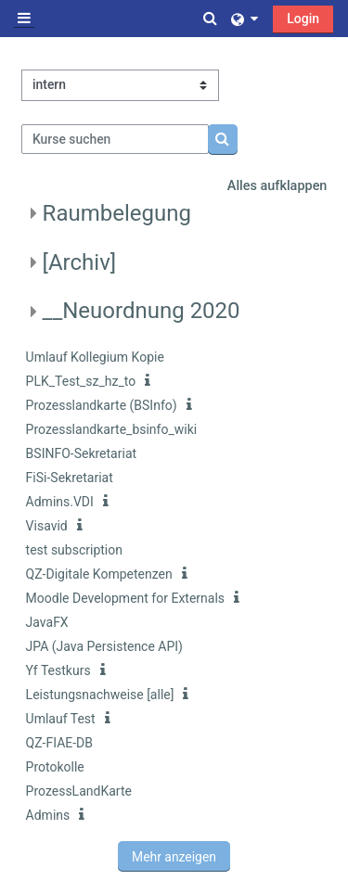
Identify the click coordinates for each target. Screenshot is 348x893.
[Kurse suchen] (115, 139)
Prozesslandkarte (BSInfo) (101, 405)
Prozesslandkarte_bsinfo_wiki (112, 429)
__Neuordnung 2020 (141, 311)
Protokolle (55, 766)
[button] (212, 19)
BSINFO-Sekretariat (81, 453)
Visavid (47, 525)
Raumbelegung (117, 213)
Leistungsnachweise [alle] (100, 694)
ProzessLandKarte (79, 791)
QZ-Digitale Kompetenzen (99, 574)
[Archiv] (80, 262)
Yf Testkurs (58, 670)
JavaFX (47, 622)
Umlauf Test (61, 718)
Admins (48, 815)
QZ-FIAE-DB (59, 742)
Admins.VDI (60, 501)
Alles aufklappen (277, 186)
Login (303, 18)
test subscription (74, 549)
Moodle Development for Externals (125, 598)
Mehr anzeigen (174, 856)
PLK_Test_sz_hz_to (81, 381)
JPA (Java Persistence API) (104, 646)
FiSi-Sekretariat (69, 477)
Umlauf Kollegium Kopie (95, 357)
